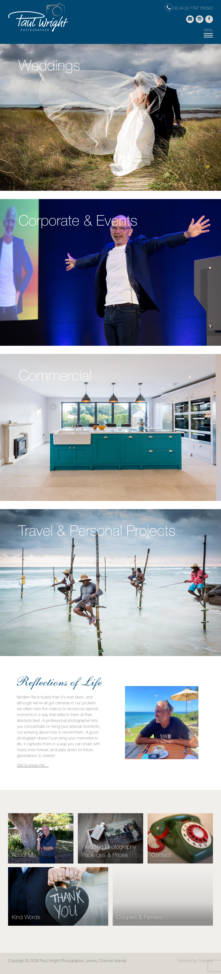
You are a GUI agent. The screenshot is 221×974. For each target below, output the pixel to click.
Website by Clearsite (195, 961)
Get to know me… (33, 766)
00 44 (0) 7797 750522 (189, 9)
